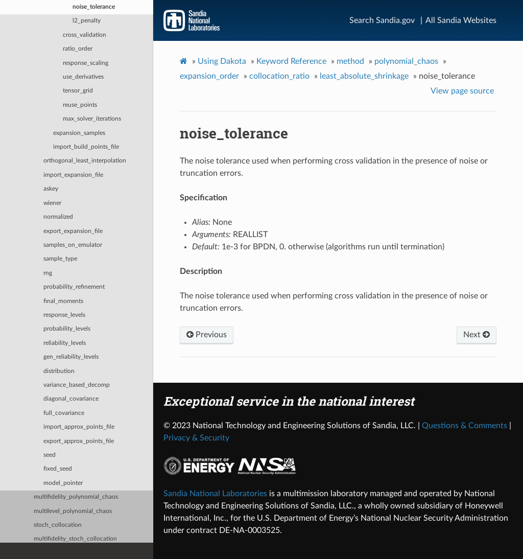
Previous (206, 335)
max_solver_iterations (92, 119)
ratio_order (77, 49)
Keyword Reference (291, 61)
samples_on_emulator (72, 245)
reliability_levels (64, 343)
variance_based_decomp (76, 385)
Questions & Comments (464, 426)
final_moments (63, 301)
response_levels (64, 315)
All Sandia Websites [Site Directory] (460, 20)
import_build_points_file (86, 147)
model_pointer (63, 483)
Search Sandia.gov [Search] (382, 20)
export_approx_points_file (78, 441)
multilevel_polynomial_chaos (73, 511)
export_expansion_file (73, 231)
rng (47, 273)
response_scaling (85, 63)
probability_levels (66, 329)
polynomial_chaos (406, 61)
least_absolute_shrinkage (364, 76)
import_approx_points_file (78, 427)
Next (476, 335)
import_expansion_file (73, 175)
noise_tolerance (94, 7)
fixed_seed (57, 469)
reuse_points (80, 105)
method (350, 61)
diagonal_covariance (71, 399)
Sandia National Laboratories (215, 494)
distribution (59, 371)
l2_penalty (87, 21)
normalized (58, 217)
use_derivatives (83, 77)
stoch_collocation (58, 525)
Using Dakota (222, 61)
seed (49, 455)
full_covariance (63, 413)
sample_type (60, 259)
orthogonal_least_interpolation (84, 161)
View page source (462, 91)
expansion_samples (79, 133)
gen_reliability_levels (71, 357)
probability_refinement (74, 287)
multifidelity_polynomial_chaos (76, 497)
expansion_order (209, 76)
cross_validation (84, 35)
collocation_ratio (279, 76)
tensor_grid (78, 91)
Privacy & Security (196, 438)
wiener (52, 203)
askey (50, 189)
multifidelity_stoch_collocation (75, 539)
